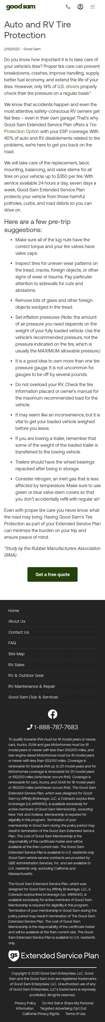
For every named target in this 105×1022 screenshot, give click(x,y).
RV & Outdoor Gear (26, 675)
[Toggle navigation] (93, 6)
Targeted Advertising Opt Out (63, 1008)
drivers (72, 86)
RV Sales (16, 665)
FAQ (12, 643)
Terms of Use (75, 1014)
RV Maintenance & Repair (31, 686)
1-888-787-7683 (56, 727)
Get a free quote (53, 574)
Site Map (16, 654)
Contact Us (18, 632)
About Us (16, 621)
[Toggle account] (80, 7)
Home (13, 610)
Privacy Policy (25, 1003)
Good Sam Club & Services (33, 697)
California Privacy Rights (40, 1014)
